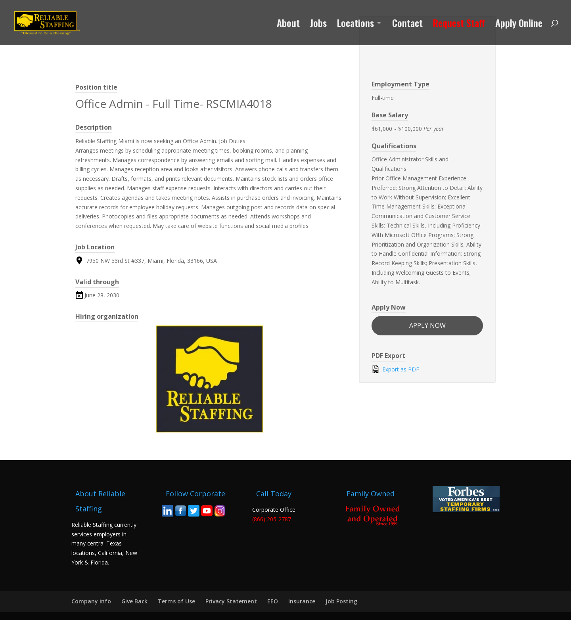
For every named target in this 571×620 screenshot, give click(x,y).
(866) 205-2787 (271, 519)
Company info (91, 601)
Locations (355, 25)
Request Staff (459, 25)
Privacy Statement (231, 601)
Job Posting (341, 601)
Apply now (427, 325)
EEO (272, 601)
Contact (407, 25)
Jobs (318, 25)
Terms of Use (176, 601)
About (288, 25)
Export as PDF (395, 369)
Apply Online (518, 25)
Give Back (134, 601)
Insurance (301, 601)
